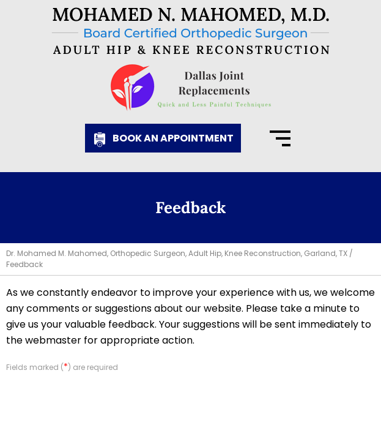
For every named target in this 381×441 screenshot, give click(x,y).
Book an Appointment (173, 138)
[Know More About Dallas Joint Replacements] (191, 87)
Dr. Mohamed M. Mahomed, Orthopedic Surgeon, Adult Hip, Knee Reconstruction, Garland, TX (176, 253)
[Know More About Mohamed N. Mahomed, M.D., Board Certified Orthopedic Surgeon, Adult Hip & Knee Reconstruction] (190, 31)
